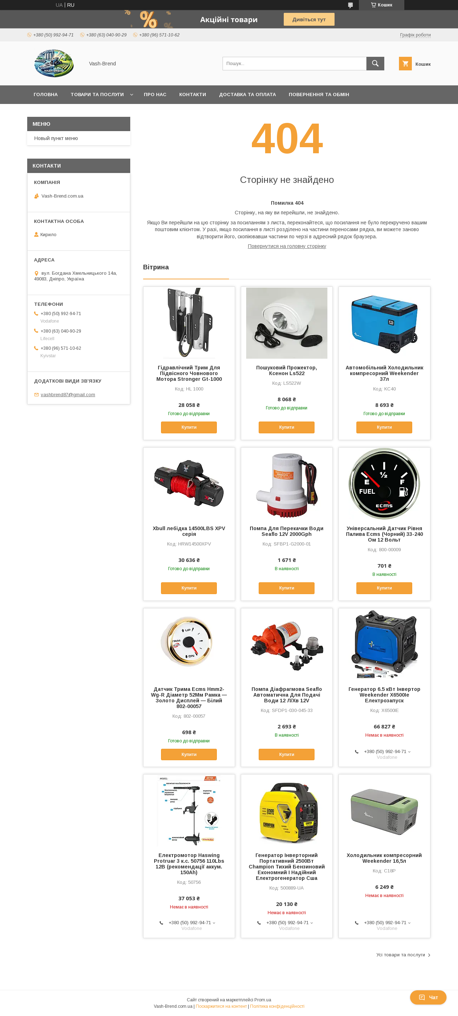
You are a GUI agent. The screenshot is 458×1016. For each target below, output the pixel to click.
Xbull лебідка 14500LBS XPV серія (189, 531)
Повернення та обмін (319, 94)
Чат (428, 997)
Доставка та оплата (247, 94)
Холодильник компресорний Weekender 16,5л (384, 858)
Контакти (192, 94)
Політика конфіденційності (277, 1006)
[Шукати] (375, 63)
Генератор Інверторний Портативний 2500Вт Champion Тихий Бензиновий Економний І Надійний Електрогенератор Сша (287, 866)
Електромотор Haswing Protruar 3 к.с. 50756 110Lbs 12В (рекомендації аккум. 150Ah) (189, 863)
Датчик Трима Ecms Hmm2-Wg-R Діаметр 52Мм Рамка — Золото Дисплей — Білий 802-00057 (189, 697)
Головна (46, 94)
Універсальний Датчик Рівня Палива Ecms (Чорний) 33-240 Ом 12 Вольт (384, 534)
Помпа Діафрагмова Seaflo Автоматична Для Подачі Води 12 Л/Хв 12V (287, 694)
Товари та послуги (97, 94)
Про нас (155, 94)
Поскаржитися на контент (221, 1006)
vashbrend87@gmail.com (68, 394)
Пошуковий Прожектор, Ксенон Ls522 (286, 370)
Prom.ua (262, 999)
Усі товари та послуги (400, 954)
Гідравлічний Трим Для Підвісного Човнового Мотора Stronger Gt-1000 (189, 373)
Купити (188, 427)
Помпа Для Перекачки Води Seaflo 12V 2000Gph (286, 531)
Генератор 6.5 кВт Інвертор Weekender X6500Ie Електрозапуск (384, 694)
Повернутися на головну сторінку (287, 246)
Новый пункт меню (56, 138)
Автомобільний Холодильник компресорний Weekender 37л (384, 373)
